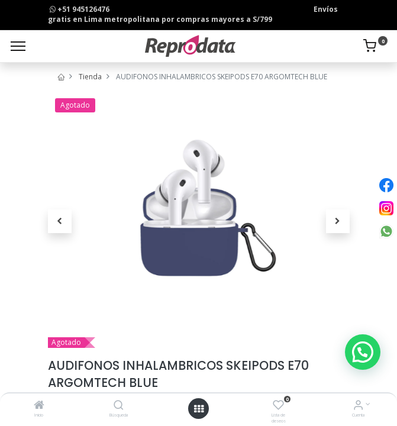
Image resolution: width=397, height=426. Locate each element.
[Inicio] (39, 406)
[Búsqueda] (118, 406)
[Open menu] (199, 409)
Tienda (90, 77)
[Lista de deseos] (278, 406)
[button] (60, 221)
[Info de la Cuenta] (358, 406)
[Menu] (18, 46)
